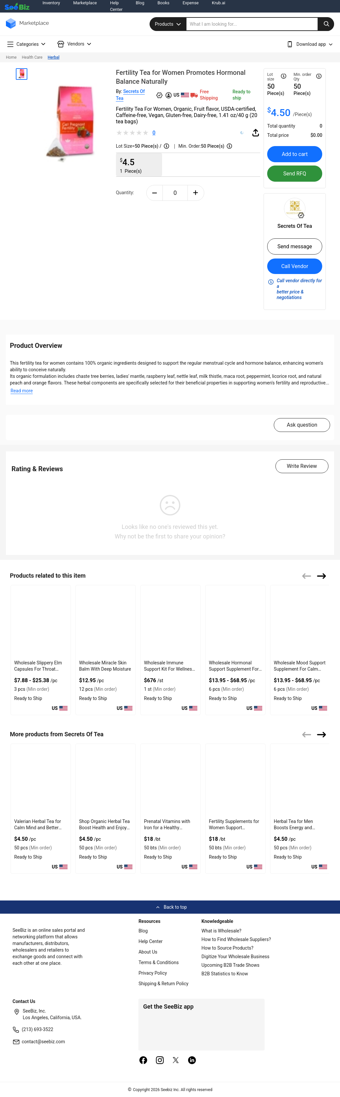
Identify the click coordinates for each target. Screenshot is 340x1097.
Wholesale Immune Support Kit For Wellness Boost (169, 669)
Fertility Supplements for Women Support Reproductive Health (234, 828)
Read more (22, 390)
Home (11, 57)
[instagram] (160, 1060)
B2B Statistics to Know (225, 973)
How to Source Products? (228, 948)
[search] (260, 24)
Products (169, 24)
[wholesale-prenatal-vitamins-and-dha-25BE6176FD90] (170, 780)
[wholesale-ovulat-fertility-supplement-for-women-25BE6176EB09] (235, 780)
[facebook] (143, 1060)
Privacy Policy (152, 973)
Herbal (53, 57)
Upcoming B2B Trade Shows (231, 965)
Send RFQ (294, 173)
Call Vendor (294, 266)
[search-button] (326, 24)
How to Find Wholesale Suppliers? (236, 939)
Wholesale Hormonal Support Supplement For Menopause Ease (234, 669)
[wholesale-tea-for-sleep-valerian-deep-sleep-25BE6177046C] (41, 780)
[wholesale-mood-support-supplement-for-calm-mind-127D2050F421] (300, 621)
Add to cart (295, 154)
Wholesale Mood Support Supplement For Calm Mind (300, 669)
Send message (294, 246)
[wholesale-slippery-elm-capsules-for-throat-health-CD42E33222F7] (41, 621)
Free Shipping (203, 95)
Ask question (302, 425)
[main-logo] (27, 28)
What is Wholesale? (221, 930)
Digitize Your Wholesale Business (235, 956)
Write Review (302, 466)
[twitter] (176, 1060)
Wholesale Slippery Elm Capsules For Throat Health (38, 669)
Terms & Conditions (158, 962)
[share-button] (255, 132)
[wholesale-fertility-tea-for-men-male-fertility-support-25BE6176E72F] (300, 780)
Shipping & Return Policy (163, 983)
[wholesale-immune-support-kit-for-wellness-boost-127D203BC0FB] (170, 621)
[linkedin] (192, 1060)
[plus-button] (196, 192)
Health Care (32, 57)
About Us (147, 952)
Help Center (150, 941)
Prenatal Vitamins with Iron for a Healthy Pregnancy (167, 828)
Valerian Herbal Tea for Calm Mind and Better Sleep (37, 828)
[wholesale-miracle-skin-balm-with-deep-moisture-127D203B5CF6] (105, 621)
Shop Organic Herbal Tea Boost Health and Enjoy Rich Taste (104, 828)
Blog (143, 930)
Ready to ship (242, 95)
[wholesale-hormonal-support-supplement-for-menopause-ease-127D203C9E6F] (235, 621)
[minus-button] (155, 192)
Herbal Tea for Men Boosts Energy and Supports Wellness (293, 828)
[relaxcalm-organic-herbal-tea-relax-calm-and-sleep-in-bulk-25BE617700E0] (105, 780)
